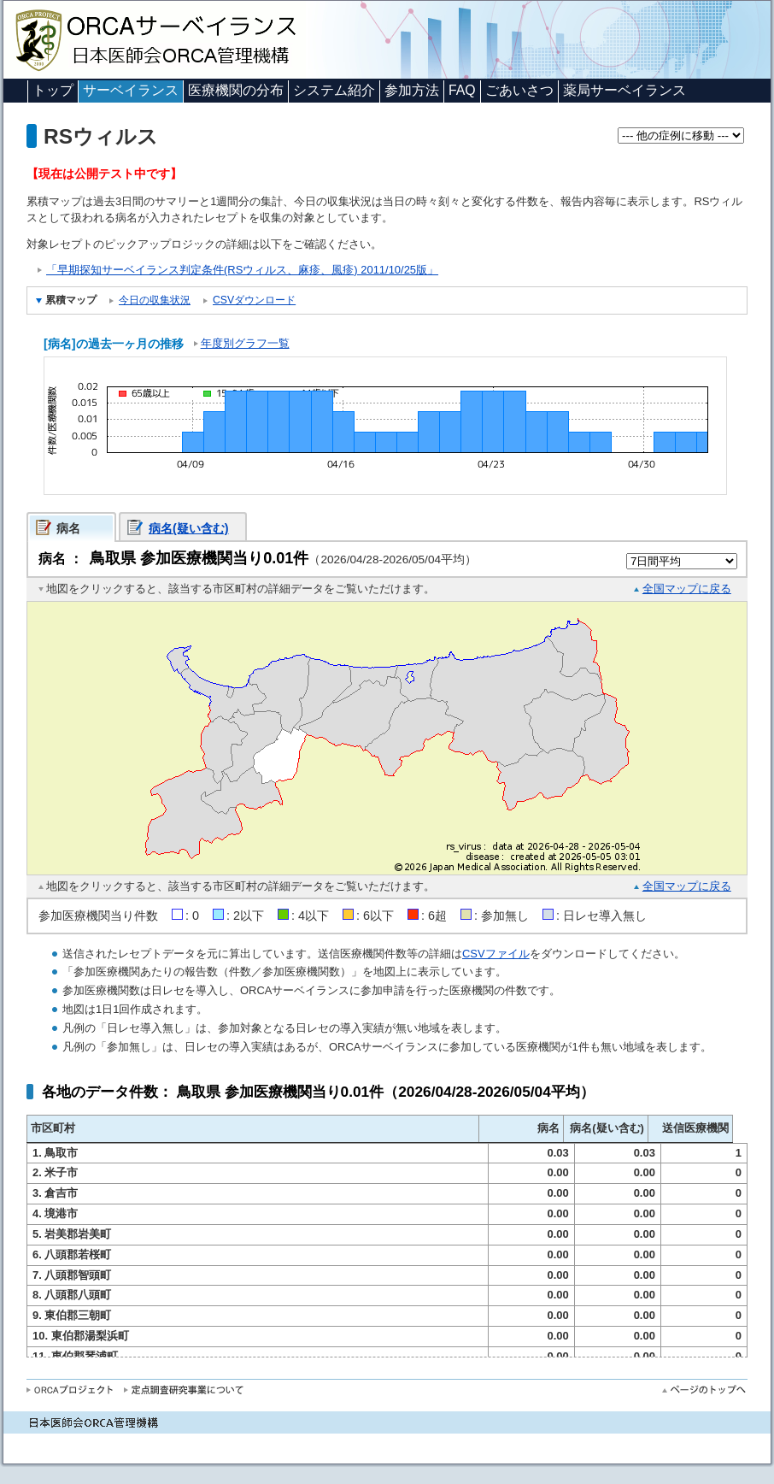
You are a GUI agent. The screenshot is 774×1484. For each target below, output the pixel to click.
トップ (52, 90)
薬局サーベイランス (624, 90)
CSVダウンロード (254, 300)
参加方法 (411, 90)
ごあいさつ (519, 90)
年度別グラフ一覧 (245, 343)
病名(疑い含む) (189, 528)
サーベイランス (131, 90)
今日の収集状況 (155, 300)
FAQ (462, 90)
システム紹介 (334, 90)
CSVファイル (496, 953)
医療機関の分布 (236, 90)
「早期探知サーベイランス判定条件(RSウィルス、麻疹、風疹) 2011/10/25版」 (242, 269)
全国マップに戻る (686, 588)
